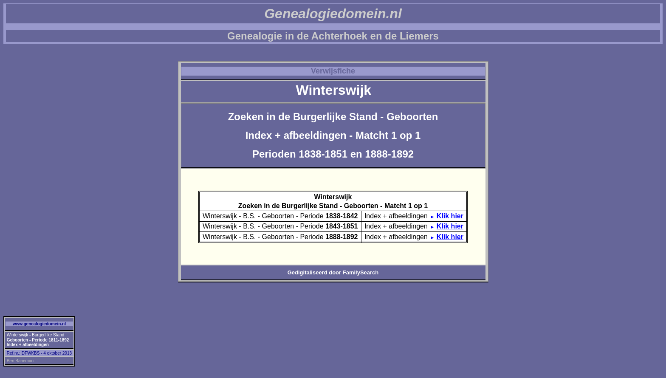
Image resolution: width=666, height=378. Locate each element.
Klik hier (450, 216)
